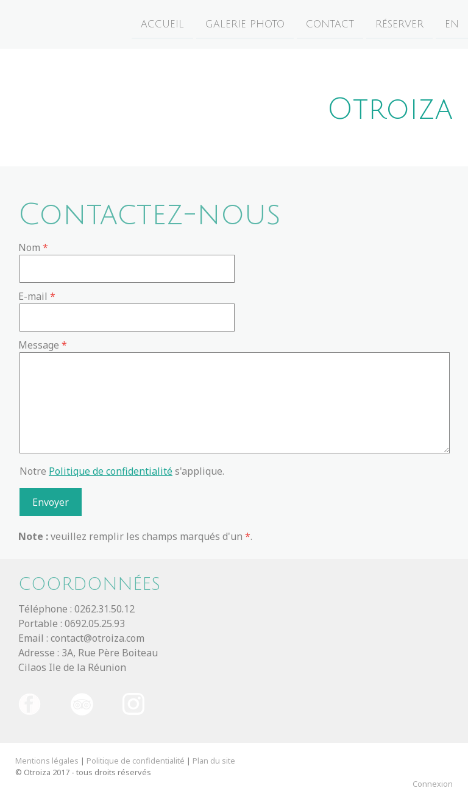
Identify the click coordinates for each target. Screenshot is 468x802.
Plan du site (214, 760)
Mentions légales (47, 760)
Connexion (433, 783)
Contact (330, 23)
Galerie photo (245, 23)
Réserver (399, 23)
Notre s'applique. (122, 471)
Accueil (162, 23)
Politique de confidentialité (110, 471)
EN (452, 23)
